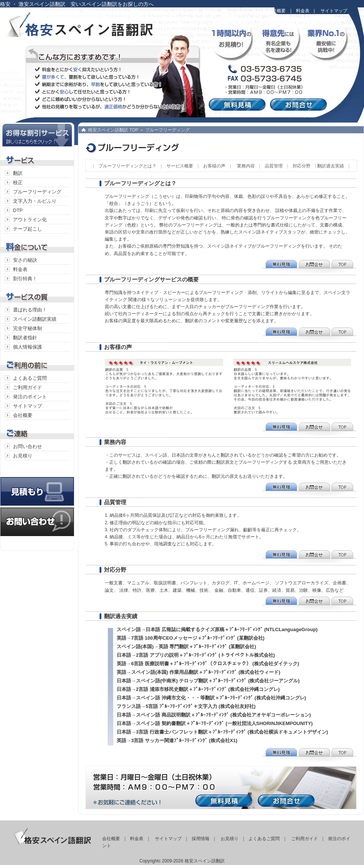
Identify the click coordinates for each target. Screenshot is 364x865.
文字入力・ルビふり (34, 201)
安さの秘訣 (25, 260)
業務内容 (246, 166)
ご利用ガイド (27, 387)
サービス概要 (179, 166)
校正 (18, 182)
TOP (344, 267)
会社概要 (277, 10)
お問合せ (300, 104)
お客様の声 (214, 166)
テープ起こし (27, 229)
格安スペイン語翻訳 (91, 30)
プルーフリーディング (37, 192)
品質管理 (274, 166)
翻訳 (18, 173)
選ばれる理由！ (30, 310)
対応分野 (302, 166)
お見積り (22, 455)
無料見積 (238, 104)
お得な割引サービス (37, 135)
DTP (18, 210)
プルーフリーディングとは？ (127, 166)
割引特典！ (25, 278)
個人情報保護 (27, 347)
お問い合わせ (27, 446)
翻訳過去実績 (330, 166)
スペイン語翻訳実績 (34, 319)
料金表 (302, 10)
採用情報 (200, 838)
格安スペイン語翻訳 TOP (113, 130)
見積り (37, 483)
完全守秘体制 (27, 328)
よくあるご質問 (30, 378)
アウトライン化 (30, 219)
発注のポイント (30, 396)
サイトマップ (334, 10)
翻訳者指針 (25, 337)
